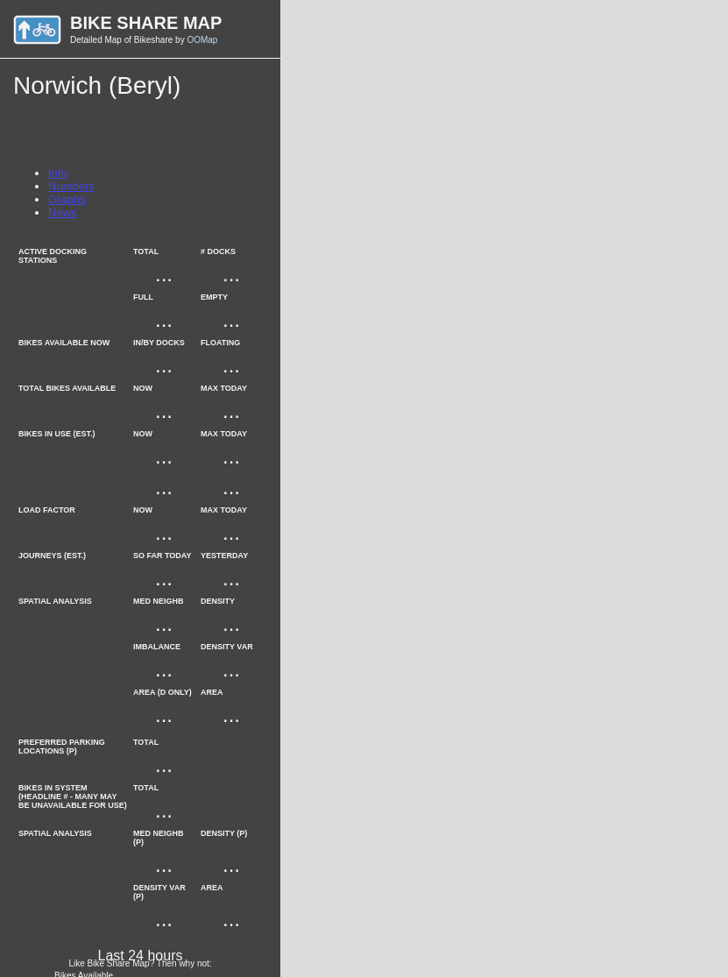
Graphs (67, 199)
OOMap (202, 40)
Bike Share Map (146, 22)
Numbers (71, 186)
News (62, 212)
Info (57, 173)
